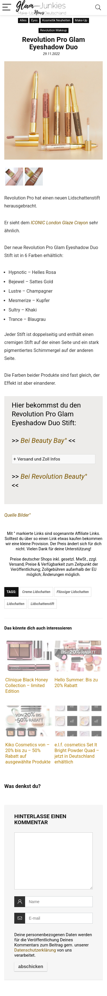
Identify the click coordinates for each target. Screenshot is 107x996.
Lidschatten (15, 604)
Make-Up (81, 20)
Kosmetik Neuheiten (56, 20)
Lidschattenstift (42, 604)
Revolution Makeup (53, 30)
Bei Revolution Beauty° (54, 476)
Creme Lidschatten (36, 592)
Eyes (34, 20)
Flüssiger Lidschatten (73, 592)
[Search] (98, 7)
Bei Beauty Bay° (44, 441)
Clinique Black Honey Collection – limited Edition (26, 685)
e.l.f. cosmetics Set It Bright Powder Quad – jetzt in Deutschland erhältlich (76, 753)
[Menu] (7, 7)
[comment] (53, 860)
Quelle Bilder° (17, 515)
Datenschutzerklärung (35, 950)
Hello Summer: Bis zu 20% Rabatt (76, 682)
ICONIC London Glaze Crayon (59, 222)
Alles (23, 20)
